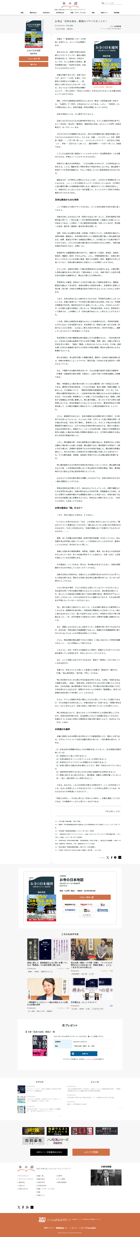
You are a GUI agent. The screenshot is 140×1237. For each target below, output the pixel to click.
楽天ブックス (86, 904)
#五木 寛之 (74, 1009)
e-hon (86, 910)
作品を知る (46, 12)
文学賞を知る (60, 12)
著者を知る (33, 12)
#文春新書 (117, 26)
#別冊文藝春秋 (75, 974)
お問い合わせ (23, 1189)
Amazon (70, 904)
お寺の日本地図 (60, 29)
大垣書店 (86, 915)
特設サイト (104, 12)
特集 (93, 12)
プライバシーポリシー (26, 1179)
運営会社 (22, 1182)
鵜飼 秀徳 (70, 29)
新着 (22, 12)
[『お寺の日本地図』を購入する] (33, 64)
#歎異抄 (30, 971)
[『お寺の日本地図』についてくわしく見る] (34, 33)
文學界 (59, 1176)
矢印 (59, 1116)
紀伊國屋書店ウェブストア (70, 910)
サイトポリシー (24, 1176)
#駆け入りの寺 (40, 1011)
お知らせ (22, 1185)
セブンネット (102, 904)
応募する (79, 1054)
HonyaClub (102, 910)
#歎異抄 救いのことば (46, 971)
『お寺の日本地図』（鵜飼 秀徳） (103, 87)
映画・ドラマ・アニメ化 (77, 12)
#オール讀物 (31, 1011)
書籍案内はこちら (49, 1152)
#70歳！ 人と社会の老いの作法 (94, 1009)
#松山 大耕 (84, 974)
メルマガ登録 (91, 1152)
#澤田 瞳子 (49, 1011)
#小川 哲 (91, 974)
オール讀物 (61, 1179)
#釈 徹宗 (36, 971)
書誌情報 (116, 12)
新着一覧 (40, 1176)
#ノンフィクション (114, 29)
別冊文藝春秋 (62, 1182)
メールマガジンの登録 (90, 1059)
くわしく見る (85, 897)
